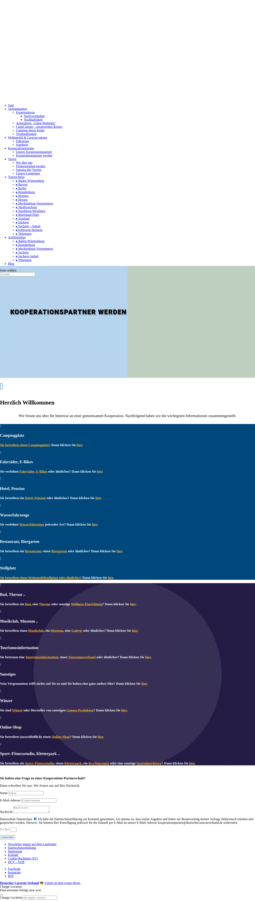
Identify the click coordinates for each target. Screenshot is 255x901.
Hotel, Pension (35, 498)
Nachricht (6, 813)
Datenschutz (8, 820)
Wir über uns (24, 162)
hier (79, 445)
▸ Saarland (22, 218)
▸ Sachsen (22, 222)
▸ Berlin (21, 188)
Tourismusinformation (41, 657)
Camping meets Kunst (30, 130)
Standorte (22, 144)
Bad (28, 604)
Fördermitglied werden (30, 166)
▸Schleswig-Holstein (29, 230)
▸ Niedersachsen (26, 207)
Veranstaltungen (26, 134)
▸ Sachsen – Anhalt (28, 226)
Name (4, 793)
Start (11, 105)
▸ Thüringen (23, 233)
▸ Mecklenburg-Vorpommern (34, 203)
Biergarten (59, 551)
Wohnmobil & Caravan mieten (27, 137)
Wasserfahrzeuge (31, 524)
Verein (12, 159)
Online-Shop (60, 737)
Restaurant (33, 551)
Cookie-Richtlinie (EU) (23, 859)
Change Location (11, 898)
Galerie (77, 631)
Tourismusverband (81, 657)
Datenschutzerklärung (22, 849)
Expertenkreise (25, 112)
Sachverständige (34, 116)
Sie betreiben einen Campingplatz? (25, 445)
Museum (57, 631)
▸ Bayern (21, 184)
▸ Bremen (22, 196)
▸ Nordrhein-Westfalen (30, 211)
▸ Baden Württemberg (30, 180)
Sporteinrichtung (148, 763)
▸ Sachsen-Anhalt (27, 256)
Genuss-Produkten (79, 710)
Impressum (15, 852)
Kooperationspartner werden (34, 155)
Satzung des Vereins (29, 169)
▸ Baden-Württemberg (30, 241)
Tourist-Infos (16, 177)
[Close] (1, 896)
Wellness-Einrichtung (86, 604)
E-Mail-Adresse (10, 800)
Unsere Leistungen (28, 173)
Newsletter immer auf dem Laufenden (32, 845)
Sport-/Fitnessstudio (39, 763)
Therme (45, 604)
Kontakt (13, 856)
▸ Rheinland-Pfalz (27, 214)
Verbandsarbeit (17, 109)
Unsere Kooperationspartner (34, 152)
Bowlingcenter (98, 763)
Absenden (8, 838)
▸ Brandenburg (25, 192)
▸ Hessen (21, 199)
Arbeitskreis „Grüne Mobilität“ (36, 123)
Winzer (17, 710)
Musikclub (36, 631)
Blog (11, 263)
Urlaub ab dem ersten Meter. (62, 884)
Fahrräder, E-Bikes (33, 471)
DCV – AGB (16, 863)
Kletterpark (73, 763)
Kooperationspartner (21, 148)
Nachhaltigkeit (33, 119)
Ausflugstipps (17, 237)
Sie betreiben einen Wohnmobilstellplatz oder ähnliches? (40, 578)
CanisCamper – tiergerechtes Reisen (39, 126)
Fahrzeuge (22, 141)
